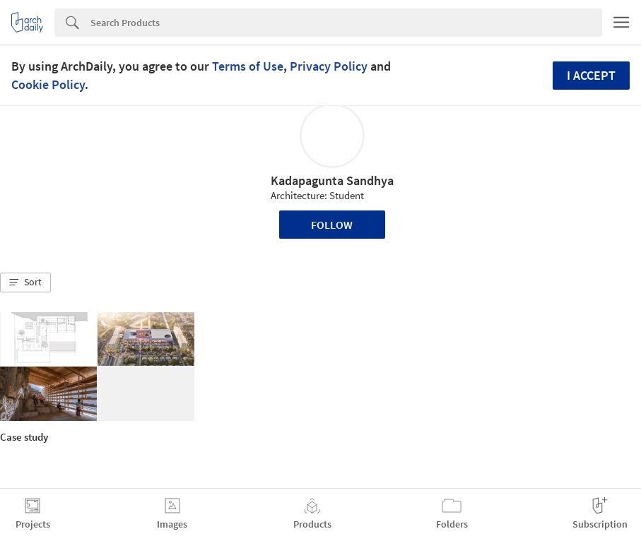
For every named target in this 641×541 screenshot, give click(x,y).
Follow (332, 225)
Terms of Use (247, 66)
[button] (25, 282)
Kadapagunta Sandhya (332, 180)
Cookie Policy (48, 84)
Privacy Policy (328, 66)
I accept (591, 75)
